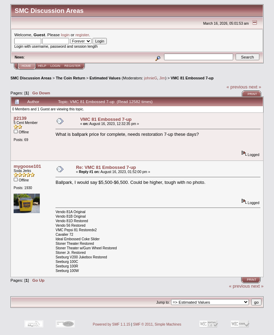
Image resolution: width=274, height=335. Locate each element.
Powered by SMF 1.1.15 (111, 324)
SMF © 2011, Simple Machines (157, 324)
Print (252, 94)
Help (42, 66)
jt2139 (20, 118)
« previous (237, 86)
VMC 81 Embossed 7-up (192, 78)
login (65, 34)
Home (26, 66)
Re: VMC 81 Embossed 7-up (106, 167)
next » (255, 86)
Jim (162, 78)
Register (73, 66)
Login (55, 66)
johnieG (150, 78)
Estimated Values (104, 78)
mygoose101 (27, 166)
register (82, 34)
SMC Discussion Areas (31, 78)
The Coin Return (70, 78)
